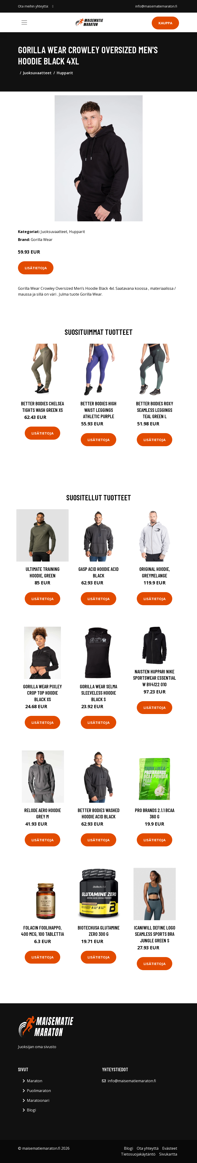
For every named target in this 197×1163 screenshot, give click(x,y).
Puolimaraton (39, 1090)
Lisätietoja (36, 267)
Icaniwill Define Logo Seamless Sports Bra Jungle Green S (154, 934)
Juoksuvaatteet (37, 72)
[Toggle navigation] (24, 22)
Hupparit (65, 72)
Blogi (31, 1110)
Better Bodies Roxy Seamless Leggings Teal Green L (154, 409)
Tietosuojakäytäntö (138, 1154)
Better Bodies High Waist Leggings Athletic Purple (98, 409)
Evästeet (169, 1148)
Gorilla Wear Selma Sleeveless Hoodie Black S (98, 692)
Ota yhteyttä (147, 1148)
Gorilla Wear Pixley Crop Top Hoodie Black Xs (42, 692)
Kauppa (165, 23)
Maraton (34, 1080)
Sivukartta (168, 1154)
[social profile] (52, 6)
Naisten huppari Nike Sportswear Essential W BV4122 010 (154, 677)
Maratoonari (38, 1100)
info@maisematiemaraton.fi (156, 6)
